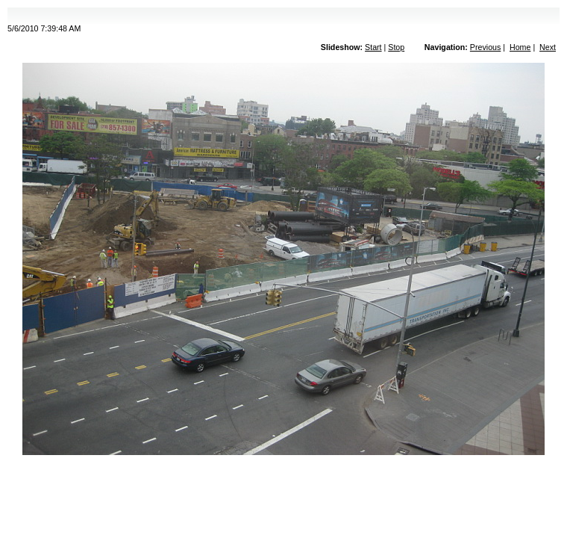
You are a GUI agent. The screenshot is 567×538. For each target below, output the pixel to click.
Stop (396, 47)
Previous (485, 47)
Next (547, 47)
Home (520, 47)
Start (373, 47)
